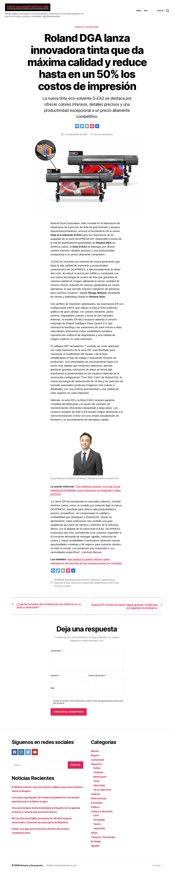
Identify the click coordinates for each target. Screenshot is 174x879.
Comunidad (98, 766)
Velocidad (99, 791)
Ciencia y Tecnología (87, 29)
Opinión (95, 852)
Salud (94, 839)
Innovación (76, 589)
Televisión (99, 834)
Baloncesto (100, 783)
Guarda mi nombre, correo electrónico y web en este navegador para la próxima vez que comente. (88, 708)
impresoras (96, 586)
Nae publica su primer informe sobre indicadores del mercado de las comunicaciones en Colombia (83, 565)
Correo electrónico (97, 682)
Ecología (96, 847)
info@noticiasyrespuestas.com (62, 872)
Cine (96, 821)
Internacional (99, 804)
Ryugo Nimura (101, 589)
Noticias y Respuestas (32, 872)
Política (95, 813)
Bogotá (95, 761)
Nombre (55, 682)
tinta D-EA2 (114, 589)
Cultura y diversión (103, 817)
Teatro (97, 830)
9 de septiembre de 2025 (76, 136)
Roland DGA (88, 589)
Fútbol (97, 774)
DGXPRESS (59, 586)
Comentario (57, 657)
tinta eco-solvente (62, 592)
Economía (97, 809)
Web (53, 694)
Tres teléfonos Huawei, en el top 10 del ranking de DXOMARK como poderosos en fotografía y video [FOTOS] (86, 492)
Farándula (99, 826)
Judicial (96, 800)
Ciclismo (98, 778)
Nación (95, 757)
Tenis (96, 787)
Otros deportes (103, 796)
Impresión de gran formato (77, 586)
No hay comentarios (104, 136)
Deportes (97, 770)
